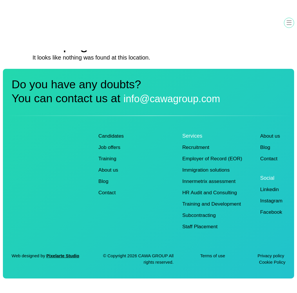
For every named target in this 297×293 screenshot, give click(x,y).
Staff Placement (200, 235)
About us (108, 178)
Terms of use (212, 264)
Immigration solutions (206, 178)
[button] (289, 23)
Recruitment (196, 156)
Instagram (270, 209)
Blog (103, 190)
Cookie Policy (272, 271)
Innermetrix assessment (210, 190)
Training (107, 167)
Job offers (109, 156)
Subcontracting (199, 224)
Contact (107, 201)
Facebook (270, 221)
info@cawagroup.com (67, 111)
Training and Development (212, 212)
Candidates (111, 145)
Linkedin (269, 198)
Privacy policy (271, 264)
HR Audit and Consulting (210, 201)
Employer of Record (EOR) (213, 167)
